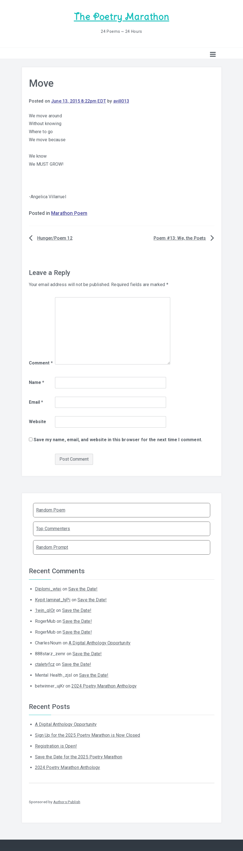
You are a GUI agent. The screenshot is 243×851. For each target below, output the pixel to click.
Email (36, 402)
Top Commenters (53, 528)
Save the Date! (82, 589)
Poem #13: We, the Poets (180, 238)
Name (36, 382)
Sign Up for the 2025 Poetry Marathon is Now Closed (87, 735)
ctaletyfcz (45, 664)
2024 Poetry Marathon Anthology (104, 686)
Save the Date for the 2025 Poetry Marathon (78, 757)
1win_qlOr (45, 610)
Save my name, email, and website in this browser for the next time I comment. (118, 439)
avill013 (121, 101)
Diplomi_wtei (48, 589)
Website (37, 421)
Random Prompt (52, 547)
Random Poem (50, 510)
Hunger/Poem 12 (54, 238)
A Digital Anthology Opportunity (100, 643)
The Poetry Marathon (121, 17)
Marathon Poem (69, 213)
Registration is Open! (56, 746)
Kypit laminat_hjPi (53, 599)
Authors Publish (66, 802)
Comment (41, 363)
